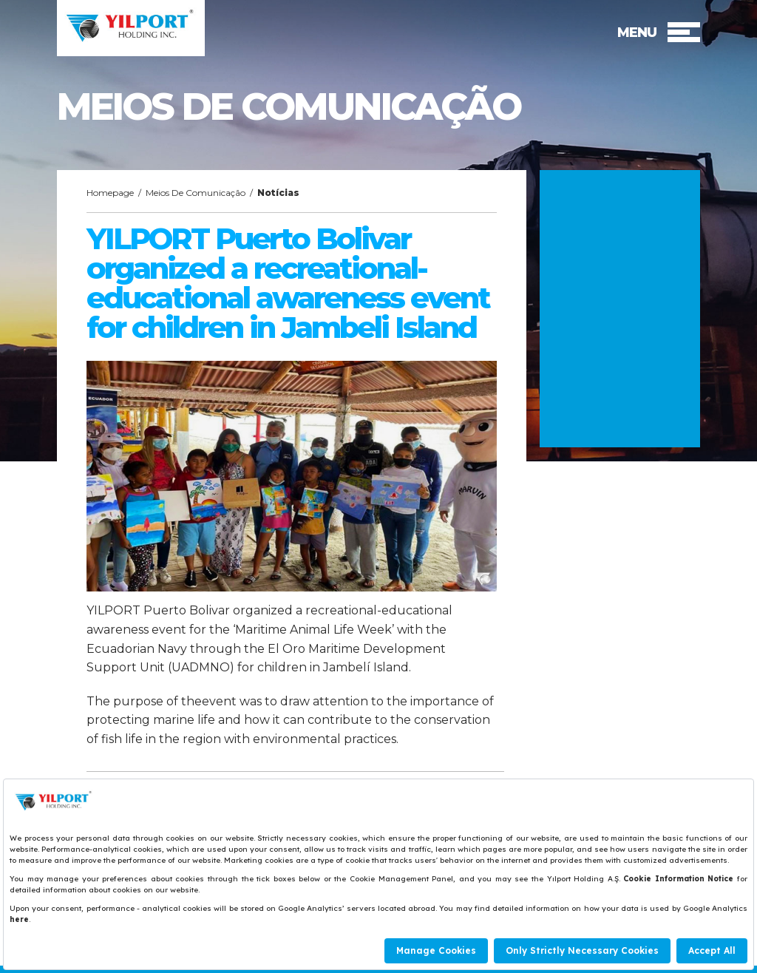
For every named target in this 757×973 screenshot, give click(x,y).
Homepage (110, 192)
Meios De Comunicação (195, 192)
